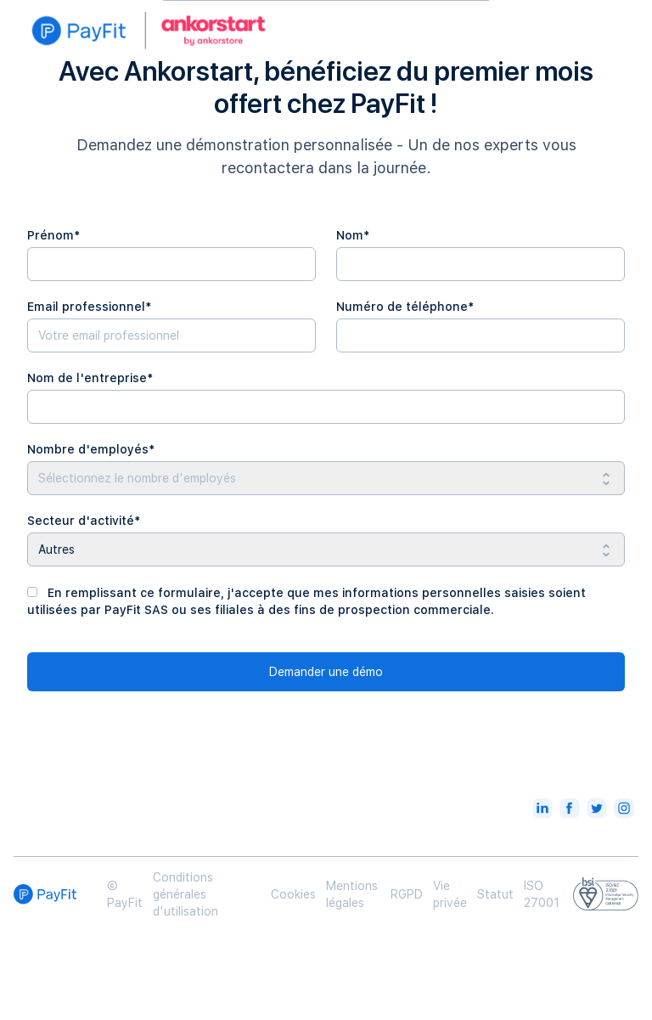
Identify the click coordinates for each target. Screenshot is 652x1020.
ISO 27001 (541, 894)
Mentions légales (352, 894)
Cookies (293, 894)
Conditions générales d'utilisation (185, 894)
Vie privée (450, 894)
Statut (495, 894)
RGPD (407, 894)
